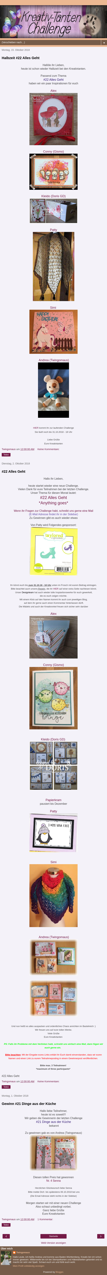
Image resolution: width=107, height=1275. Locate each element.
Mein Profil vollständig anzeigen (28, 1266)
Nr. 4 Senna (53, 1180)
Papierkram (54, 800)
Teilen (6, 455)
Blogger (59, 1272)
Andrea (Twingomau (54, 360)
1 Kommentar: (45, 1219)
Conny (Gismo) (53, 151)
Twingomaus (23, 1252)
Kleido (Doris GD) (53, 196)
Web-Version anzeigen (53, 1242)
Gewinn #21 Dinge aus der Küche (29, 1104)
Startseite (53, 1236)
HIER (36, 428)
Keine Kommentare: (48, 449)
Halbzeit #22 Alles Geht (20, 58)
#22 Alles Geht (13, 471)
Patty (53, 230)
